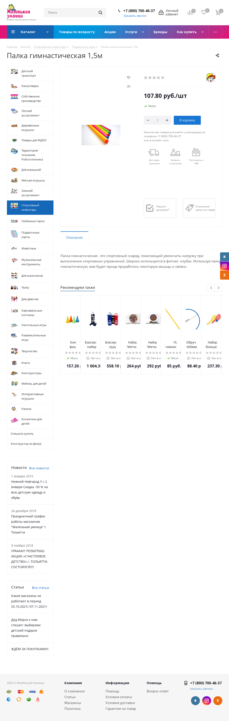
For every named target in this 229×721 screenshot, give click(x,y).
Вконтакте (224, 256)
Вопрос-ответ (158, 691)
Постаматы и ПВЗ (196, 161)
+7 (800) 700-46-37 (139, 10)
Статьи (70, 697)
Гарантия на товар (121, 708)
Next (218, 288)
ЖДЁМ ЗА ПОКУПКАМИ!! (30, 649)
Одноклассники (224, 275)
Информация (117, 683)
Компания (73, 683)
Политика (72, 708)
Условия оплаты (119, 697)
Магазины (72, 702)
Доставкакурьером (154, 161)
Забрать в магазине (175, 161)
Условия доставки (120, 702)
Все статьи (40, 587)
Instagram (224, 265)
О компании (74, 691)
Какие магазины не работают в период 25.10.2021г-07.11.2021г (29, 601)
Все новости (39, 468)
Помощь (112, 691)
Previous (211, 288)
